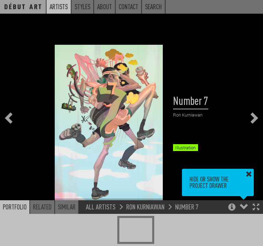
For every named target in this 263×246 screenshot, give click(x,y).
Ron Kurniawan (145, 206)
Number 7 (186, 206)
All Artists (101, 206)
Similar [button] (67, 206)
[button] (256, 208)
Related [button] (42, 206)
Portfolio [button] (15, 206)
